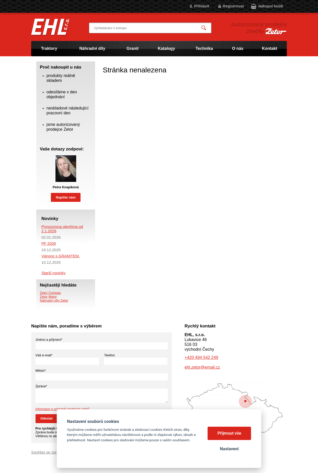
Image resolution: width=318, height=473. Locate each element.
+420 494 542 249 (201, 357)
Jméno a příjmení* (49, 340)
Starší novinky (53, 273)
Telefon (109, 355)
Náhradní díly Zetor (54, 300)
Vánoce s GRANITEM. (60, 256)
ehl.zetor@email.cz (202, 367)
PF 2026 (48, 243)
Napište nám (65, 197)
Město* (41, 370)
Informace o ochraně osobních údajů (62, 409)
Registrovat (233, 6)
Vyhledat (204, 28)
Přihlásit (201, 6)
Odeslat (46, 418)
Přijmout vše (229, 433)
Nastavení (229, 448)
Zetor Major (48, 297)
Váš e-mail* (44, 355)
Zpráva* (41, 386)
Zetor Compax (50, 293)
